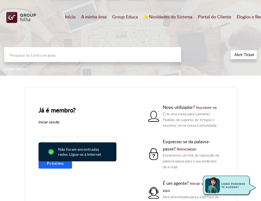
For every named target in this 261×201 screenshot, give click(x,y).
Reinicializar (187, 149)
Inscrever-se (206, 107)
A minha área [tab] (94, 17)
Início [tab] (70, 17)
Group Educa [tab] (125, 17)
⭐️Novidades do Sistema (167, 17)
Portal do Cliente (214, 17)
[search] (92, 54)
